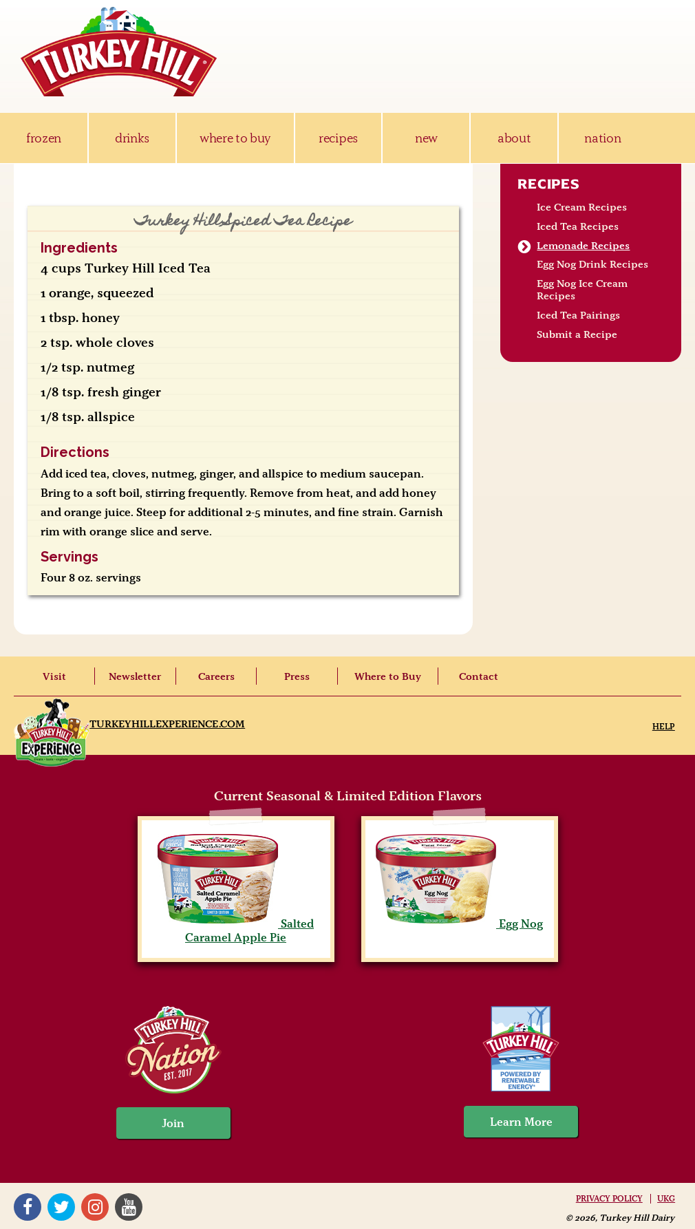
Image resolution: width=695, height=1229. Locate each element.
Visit (54, 676)
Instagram (95, 1207)
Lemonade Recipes (583, 245)
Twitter (61, 1207)
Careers (216, 676)
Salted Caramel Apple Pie (236, 930)
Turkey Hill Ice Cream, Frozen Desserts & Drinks (119, 51)
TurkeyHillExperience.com (167, 724)
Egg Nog (459, 923)
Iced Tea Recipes (578, 226)
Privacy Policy (609, 1199)
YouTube (128, 1207)
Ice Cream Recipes (582, 207)
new (426, 138)
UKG (666, 1199)
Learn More (521, 1122)
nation (602, 138)
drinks (132, 138)
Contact (478, 676)
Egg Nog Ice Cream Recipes (582, 289)
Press (297, 676)
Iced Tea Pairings (578, 315)
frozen (43, 138)
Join (173, 1123)
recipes (338, 138)
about (514, 138)
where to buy (235, 138)
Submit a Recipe (577, 334)
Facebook (27, 1207)
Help (663, 726)
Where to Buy (387, 676)
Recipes (548, 183)
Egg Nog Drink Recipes (592, 264)
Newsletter (135, 676)
